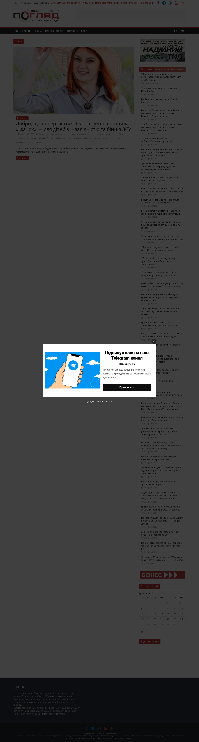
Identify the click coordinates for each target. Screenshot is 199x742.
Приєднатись (126, 387)
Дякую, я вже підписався (99, 401)
